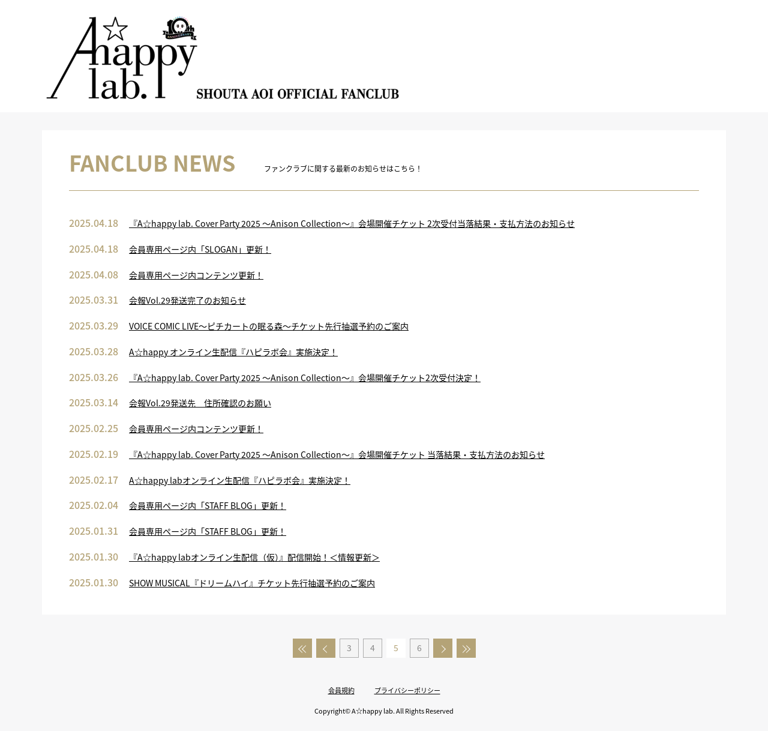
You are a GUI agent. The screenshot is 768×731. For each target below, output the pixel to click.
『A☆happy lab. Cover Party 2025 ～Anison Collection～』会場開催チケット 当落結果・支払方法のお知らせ (337, 454)
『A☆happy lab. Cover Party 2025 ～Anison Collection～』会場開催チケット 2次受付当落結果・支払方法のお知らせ (352, 223)
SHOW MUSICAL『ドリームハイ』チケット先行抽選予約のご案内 (252, 583)
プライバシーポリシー (407, 690)
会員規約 (341, 690)
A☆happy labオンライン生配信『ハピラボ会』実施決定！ (239, 480)
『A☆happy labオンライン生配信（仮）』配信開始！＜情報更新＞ (254, 557)
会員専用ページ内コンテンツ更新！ (196, 275)
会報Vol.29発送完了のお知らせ (187, 300)
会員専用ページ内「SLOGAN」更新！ (200, 249)
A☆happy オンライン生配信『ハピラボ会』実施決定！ (233, 352)
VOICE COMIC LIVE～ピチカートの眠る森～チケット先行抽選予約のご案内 (269, 326)
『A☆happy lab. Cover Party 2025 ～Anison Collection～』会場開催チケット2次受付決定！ (305, 378)
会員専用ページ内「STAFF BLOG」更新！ (207, 505)
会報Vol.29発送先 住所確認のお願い (200, 403)
